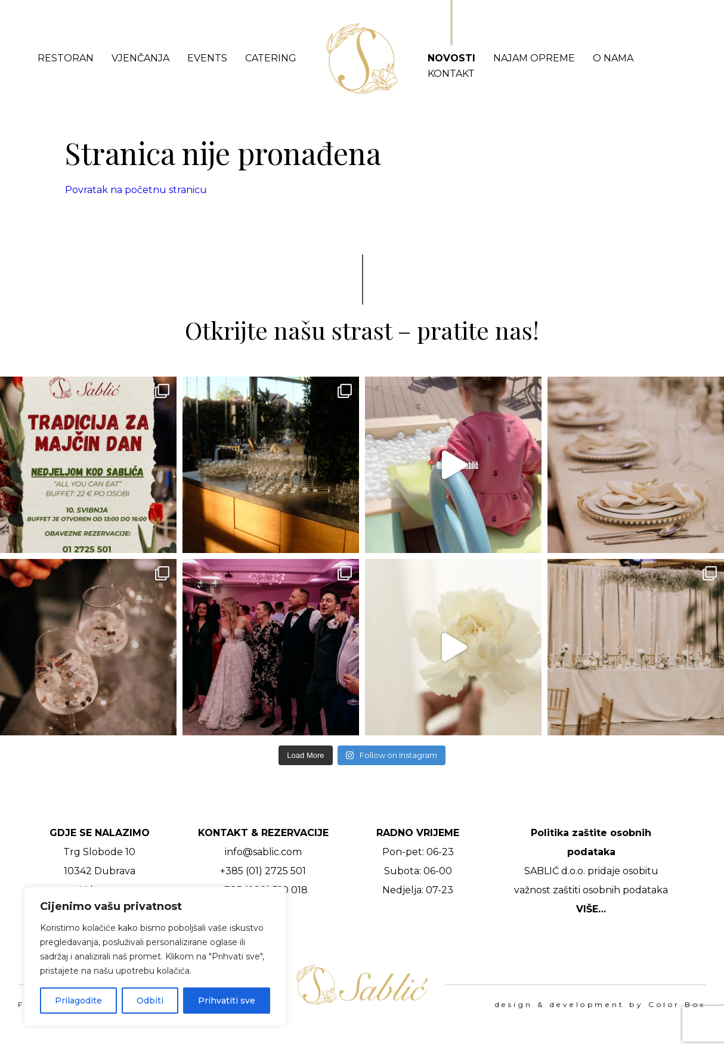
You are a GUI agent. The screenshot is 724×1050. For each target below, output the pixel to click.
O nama (613, 58)
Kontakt (451, 73)
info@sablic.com (263, 852)
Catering (270, 58)
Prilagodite (78, 1000)
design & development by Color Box (600, 1004)
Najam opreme (534, 58)
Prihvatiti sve (226, 1000)
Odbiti (150, 1000)
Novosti (451, 58)
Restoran (66, 58)
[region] (155, 956)
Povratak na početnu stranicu (136, 189)
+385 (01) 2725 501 (263, 871)
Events (207, 58)
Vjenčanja (140, 58)
